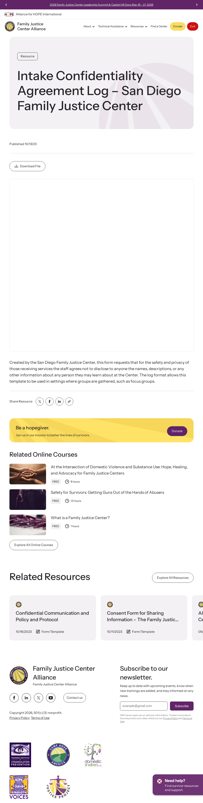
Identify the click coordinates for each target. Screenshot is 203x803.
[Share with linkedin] (59, 401)
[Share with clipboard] (69, 401)
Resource (27, 56)
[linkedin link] (26, 697)
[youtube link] (50, 697)
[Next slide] (196, 4)
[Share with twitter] (40, 401)
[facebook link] (14, 697)
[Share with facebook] (49, 401)
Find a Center (159, 26)
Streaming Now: (101, 4)
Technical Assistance (113, 26)
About (89, 26)
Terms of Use (40, 718)
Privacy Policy (19, 718)
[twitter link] (38, 697)
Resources (140, 26)
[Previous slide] (6, 4)
